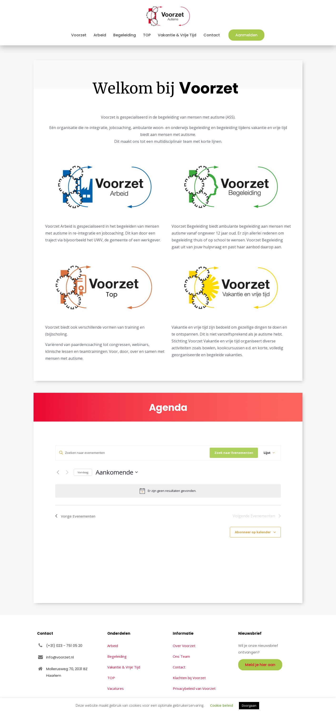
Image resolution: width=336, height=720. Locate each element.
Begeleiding (117, 656)
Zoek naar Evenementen (233, 453)
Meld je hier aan (260, 664)
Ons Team (181, 656)
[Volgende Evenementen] (67, 472)
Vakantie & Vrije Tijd (123, 667)
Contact (179, 667)
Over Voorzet (184, 645)
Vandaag (83, 472)
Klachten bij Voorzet (189, 677)
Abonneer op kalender (253, 532)
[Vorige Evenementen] (58, 472)
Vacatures (115, 688)
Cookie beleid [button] (221, 705)
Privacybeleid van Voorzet (194, 688)
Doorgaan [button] (249, 705)
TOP (111, 677)
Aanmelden (246, 35)
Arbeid (112, 645)
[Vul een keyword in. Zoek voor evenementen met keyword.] (132, 453)
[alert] (168, 491)
